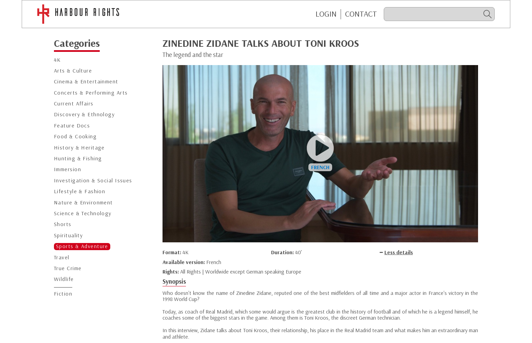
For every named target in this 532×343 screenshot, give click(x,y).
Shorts (63, 224)
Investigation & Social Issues (93, 180)
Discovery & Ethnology (84, 114)
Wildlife (64, 279)
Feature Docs (72, 125)
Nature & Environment (83, 202)
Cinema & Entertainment (86, 81)
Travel (62, 257)
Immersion (67, 169)
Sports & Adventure (82, 246)
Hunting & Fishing (78, 158)
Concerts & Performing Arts (91, 92)
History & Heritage (79, 147)
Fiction (63, 293)
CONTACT (361, 14)
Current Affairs (74, 103)
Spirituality (68, 235)
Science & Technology (83, 213)
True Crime (67, 268)
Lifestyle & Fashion (79, 191)
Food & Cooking (75, 136)
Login (326, 14)
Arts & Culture (73, 70)
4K (57, 60)
